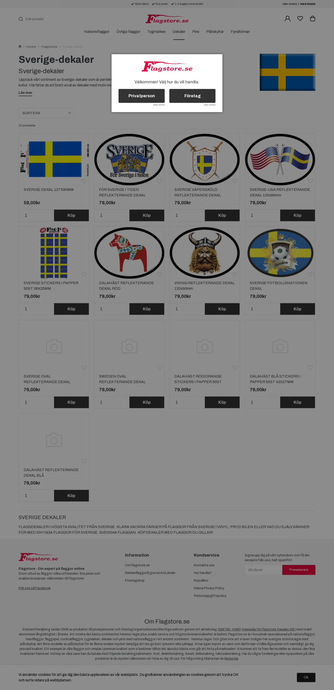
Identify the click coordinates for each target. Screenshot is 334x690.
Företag (192, 96)
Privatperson (141, 96)
